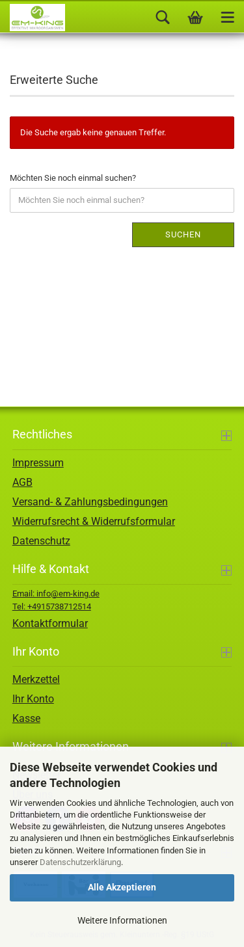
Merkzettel (36, 679)
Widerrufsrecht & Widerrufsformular (93, 521)
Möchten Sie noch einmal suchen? (73, 178)
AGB (22, 482)
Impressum (38, 463)
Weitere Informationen (122, 920)
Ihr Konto (33, 699)
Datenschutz (41, 541)
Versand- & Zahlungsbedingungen (90, 502)
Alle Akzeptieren (122, 887)
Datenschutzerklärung (80, 862)
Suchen (183, 234)
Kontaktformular (50, 623)
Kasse (26, 718)
